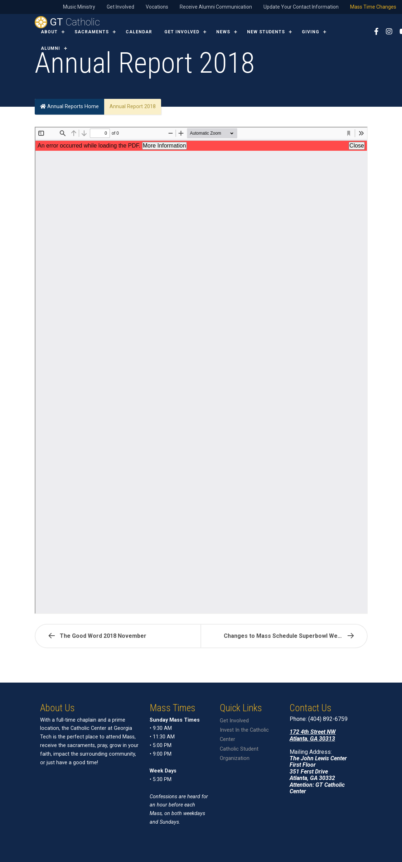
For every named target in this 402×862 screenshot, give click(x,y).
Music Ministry (79, 7)
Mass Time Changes (373, 7)
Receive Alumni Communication (216, 7)
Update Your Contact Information (301, 7)
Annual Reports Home (69, 106)
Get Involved (120, 7)
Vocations (157, 7)
